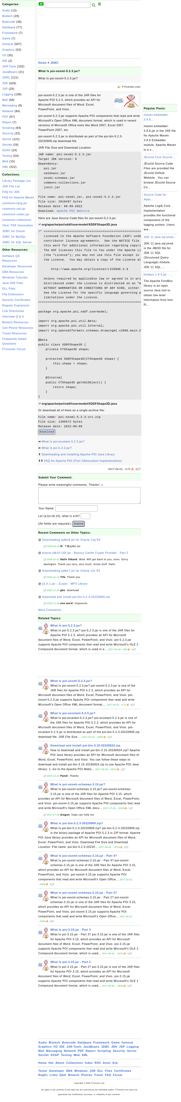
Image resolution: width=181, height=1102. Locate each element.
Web (5, 161)
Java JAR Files (12, 283)
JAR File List (11, 186)
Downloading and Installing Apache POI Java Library (78, 454)
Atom (107, 1066)
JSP (5, 88)
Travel (98, 1078)
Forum (117, 1078)
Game (6, 38)
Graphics (8, 49)
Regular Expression (16, 305)
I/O (4, 55)
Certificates (122, 1074)
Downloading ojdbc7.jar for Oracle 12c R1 (71, 574)
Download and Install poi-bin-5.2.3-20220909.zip (76, 600)
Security (8, 133)
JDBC (6, 77)
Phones (86, 1078)
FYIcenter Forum (14, 349)
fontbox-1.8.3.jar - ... (158, 274)
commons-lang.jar (14, 203)
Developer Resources (17, 266)
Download (46, 432)
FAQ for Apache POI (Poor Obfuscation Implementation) (83, 460)
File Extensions (13, 294)
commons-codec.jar (15, 214)
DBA (69, 1074)
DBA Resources (13, 271)
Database (9, 27)
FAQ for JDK (11, 191)
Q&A (63, 1078)
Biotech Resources (15, 322)
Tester (42, 1074)
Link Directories (13, 311)
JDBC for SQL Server (17, 242)
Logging (7, 94)
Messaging (9, 105)
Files (108, 1074)
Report (7, 122)
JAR (93, 1074)
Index (89, 1066)
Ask (115, 1066)
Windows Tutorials (15, 277)
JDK (5, 83)
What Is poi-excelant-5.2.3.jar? (63, 441)
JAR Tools (9, 66)
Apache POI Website (73, 211)
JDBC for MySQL (14, 236)
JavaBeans (9, 71)
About (59, 1066)
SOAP (6, 150)
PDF (5, 116)
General (7, 44)
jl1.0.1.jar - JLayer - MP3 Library (65, 587)
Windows (81, 1074)
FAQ (108, 1078)
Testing (7, 155)
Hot (51, 1066)
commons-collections (16, 219)
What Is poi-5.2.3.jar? (57, 447)
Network (8, 111)
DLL (100, 1074)
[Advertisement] (18, 405)
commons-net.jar (13, 208)
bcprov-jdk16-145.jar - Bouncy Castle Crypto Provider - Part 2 (85, 556)
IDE (4, 60)
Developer (56, 1074)
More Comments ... (51, 613)
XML (5, 166)
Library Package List (16, 180)
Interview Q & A (13, 316)
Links (54, 1078)
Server (6, 139)
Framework (10, 32)
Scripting (8, 127)
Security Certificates (16, 299)
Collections (74, 1066)
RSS (98, 1066)
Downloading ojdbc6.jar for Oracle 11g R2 (71, 543)
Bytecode (8, 21)
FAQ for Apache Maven (18, 197)
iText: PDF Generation (17, 225)
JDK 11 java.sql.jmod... (160, 237)
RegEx (43, 1078)
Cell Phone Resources (17, 327)
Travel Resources (14, 333)
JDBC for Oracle (13, 231)
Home (42, 62)
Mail (5, 99)
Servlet (7, 144)
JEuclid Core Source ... (160, 157)
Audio (6, 10)
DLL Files (8, 288)
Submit (78, 527)
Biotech (7, 16)
